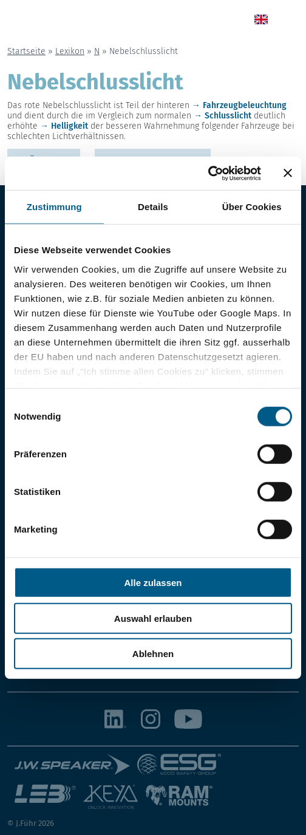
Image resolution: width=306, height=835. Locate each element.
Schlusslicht (228, 116)
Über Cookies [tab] (252, 207)
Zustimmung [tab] (54, 207)
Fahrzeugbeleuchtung (245, 105)
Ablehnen (153, 654)
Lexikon (69, 51)
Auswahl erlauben (153, 618)
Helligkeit (69, 126)
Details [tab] (153, 207)
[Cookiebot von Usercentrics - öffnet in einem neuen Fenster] (208, 173)
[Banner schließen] (288, 173)
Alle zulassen (153, 583)
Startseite (26, 51)
